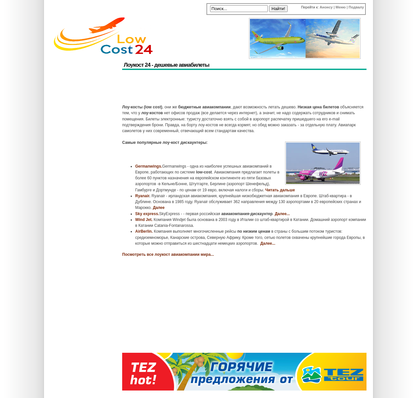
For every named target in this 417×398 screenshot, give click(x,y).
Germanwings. (148, 166)
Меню (341, 7)
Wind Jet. (143, 219)
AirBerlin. (144, 231)
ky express (148, 214)
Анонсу (326, 7)
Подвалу (356, 7)
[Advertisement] (240, 88)
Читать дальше (280, 190)
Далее (159, 207)
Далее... (282, 214)
